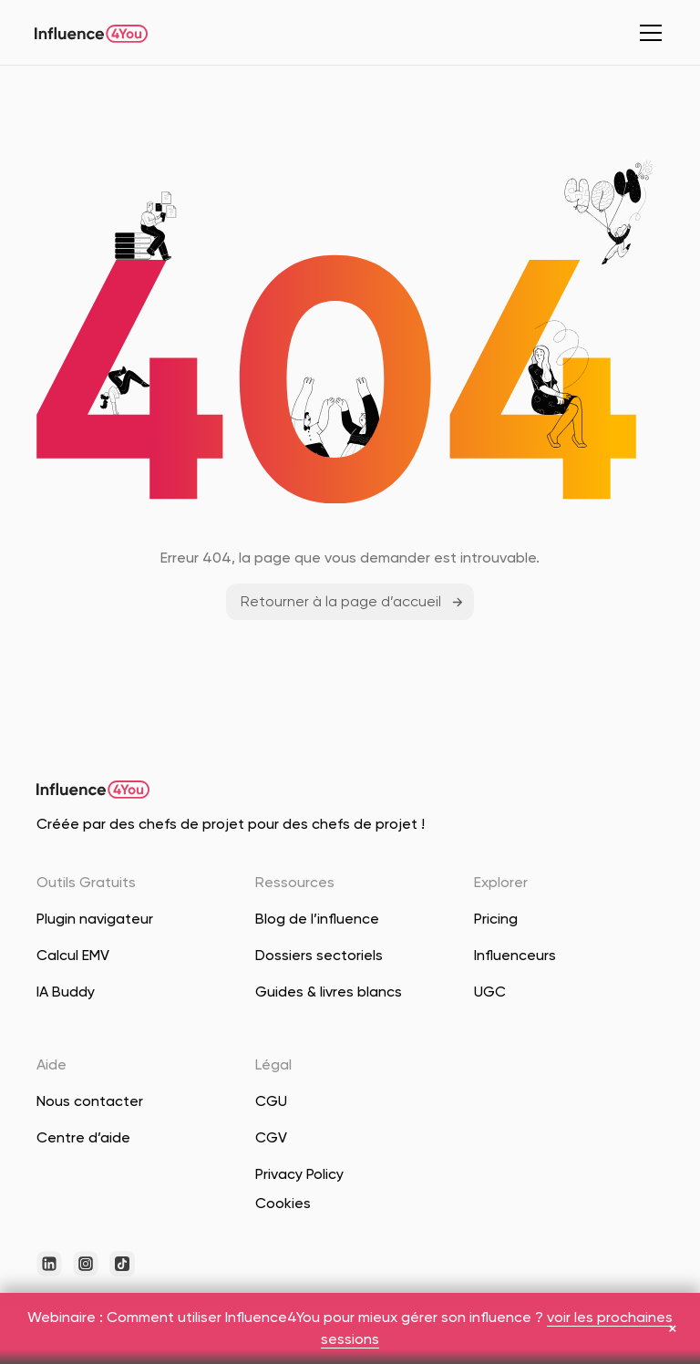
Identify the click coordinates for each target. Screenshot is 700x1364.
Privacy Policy (299, 1174)
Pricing (496, 918)
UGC (490, 991)
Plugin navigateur (94, 918)
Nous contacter (89, 1101)
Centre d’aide (83, 1137)
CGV (271, 1137)
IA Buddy (65, 991)
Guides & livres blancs (328, 991)
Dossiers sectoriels (319, 955)
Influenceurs (515, 955)
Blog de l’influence (317, 918)
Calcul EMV (72, 955)
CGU (271, 1101)
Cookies (283, 1203)
